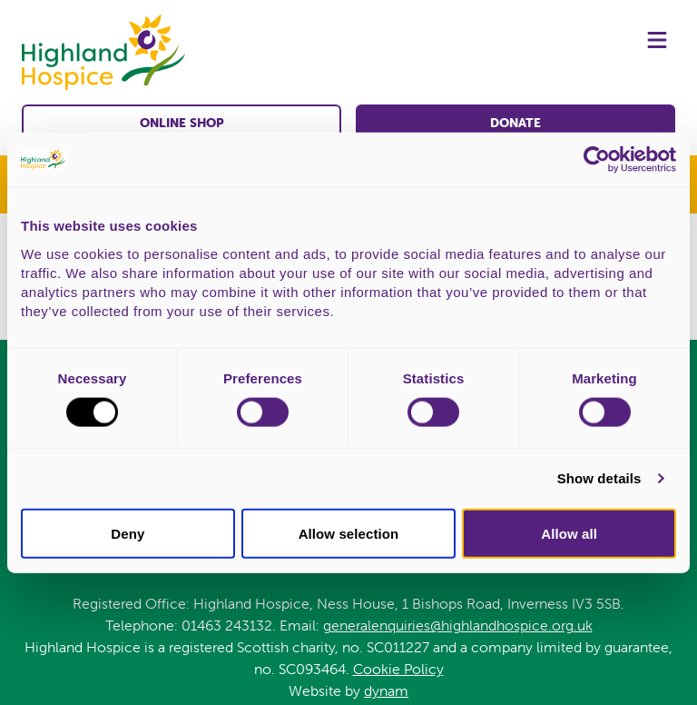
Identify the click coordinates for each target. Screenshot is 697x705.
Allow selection (349, 533)
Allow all (569, 533)
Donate (515, 122)
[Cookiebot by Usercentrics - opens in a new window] (596, 160)
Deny (127, 533)
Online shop (182, 122)
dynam (386, 690)
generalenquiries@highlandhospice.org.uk (458, 625)
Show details (599, 478)
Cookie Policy (398, 669)
